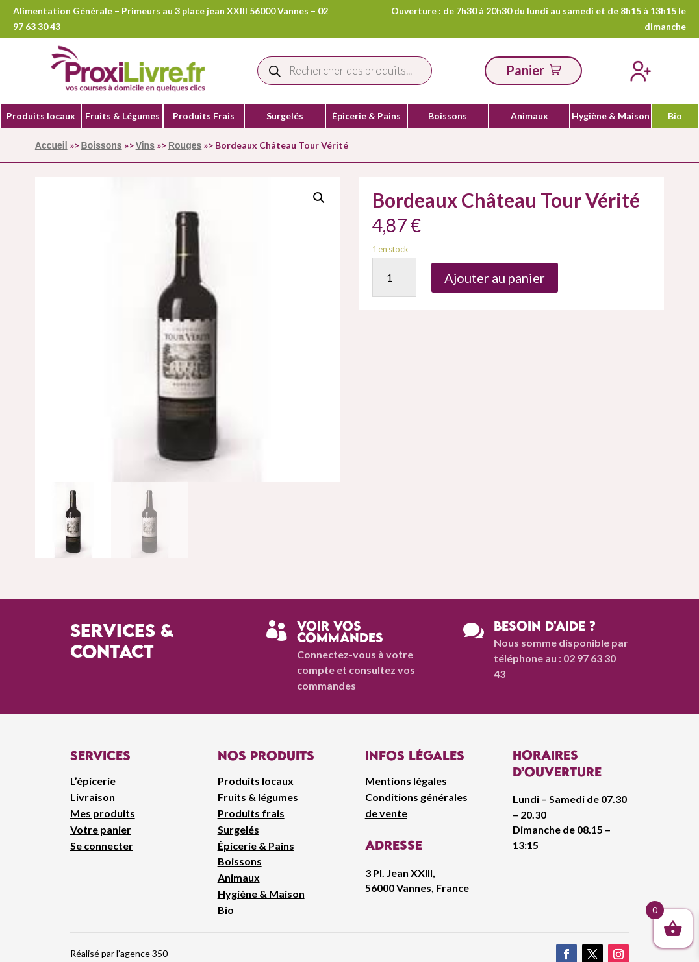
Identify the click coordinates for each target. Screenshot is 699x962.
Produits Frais (204, 116)
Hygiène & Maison (611, 116)
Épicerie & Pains (366, 116)
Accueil (51, 145)
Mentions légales (406, 781)
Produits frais (251, 813)
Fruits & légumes (258, 797)
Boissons (447, 116)
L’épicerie (93, 781)
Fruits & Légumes (122, 116)
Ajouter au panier (494, 277)
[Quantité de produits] (394, 277)
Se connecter (101, 845)
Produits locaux (40, 116)
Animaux (529, 116)
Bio (675, 116)
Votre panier (100, 829)
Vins (145, 145)
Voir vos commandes (340, 631)
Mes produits (102, 813)
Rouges (184, 145)
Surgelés (284, 116)
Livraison (92, 797)
